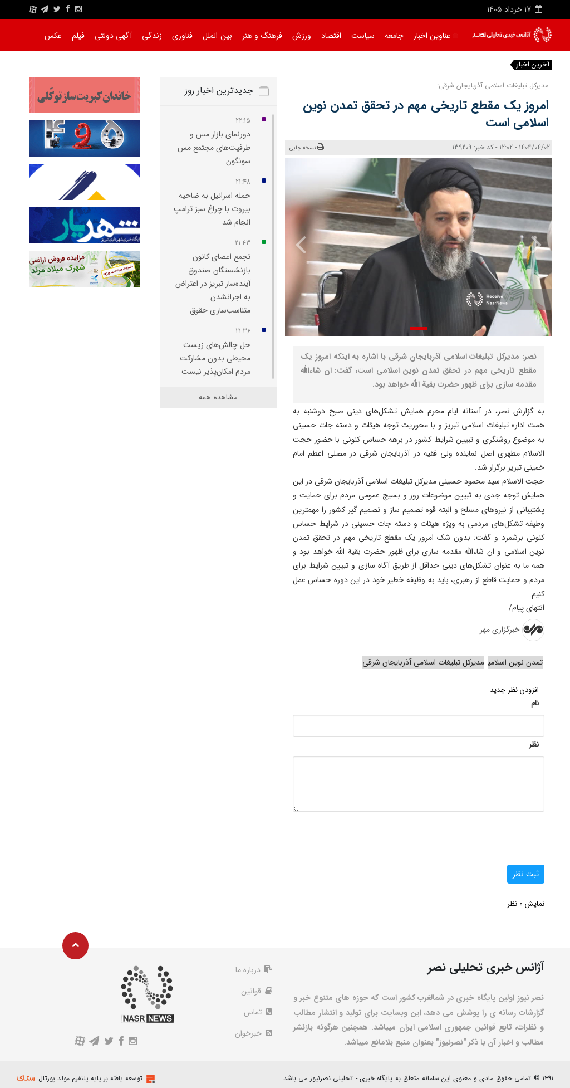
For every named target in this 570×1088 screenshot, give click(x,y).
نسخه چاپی (307, 147)
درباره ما (253, 970)
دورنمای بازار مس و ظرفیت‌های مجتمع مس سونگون (214, 147)
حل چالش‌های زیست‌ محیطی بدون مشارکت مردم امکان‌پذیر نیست (215, 358)
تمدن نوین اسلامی (515, 662)
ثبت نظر (526, 874)
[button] (418, 328)
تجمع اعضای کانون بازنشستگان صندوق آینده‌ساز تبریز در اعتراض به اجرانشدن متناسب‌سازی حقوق (212, 283)
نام (535, 703)
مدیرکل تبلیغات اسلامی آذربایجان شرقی (423, 662)
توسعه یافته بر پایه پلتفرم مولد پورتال (90, 1078)
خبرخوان (253, 1033)
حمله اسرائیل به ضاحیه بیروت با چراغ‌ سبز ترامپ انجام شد (212, 208)
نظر (534, 744)
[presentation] (531, 244)
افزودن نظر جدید (514, 690)
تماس (258, 1012)
